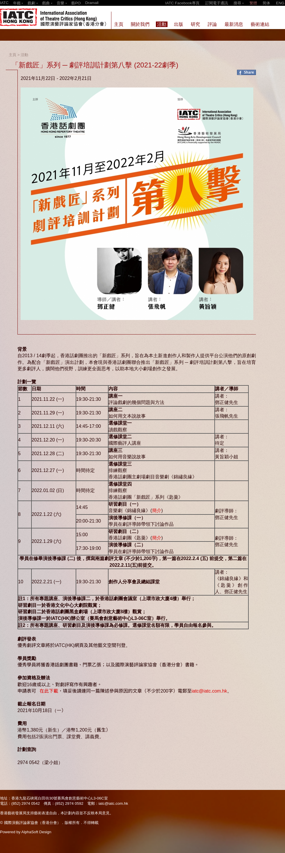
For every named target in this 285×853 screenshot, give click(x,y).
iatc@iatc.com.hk (209, 691)
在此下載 (49, 691)
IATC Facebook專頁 (182, 3)
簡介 (156, 510)
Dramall (92, 3)
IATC (4, 3)
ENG (280, 3)
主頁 (12, 55)
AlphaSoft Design (36, 832)
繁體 (253, 3)
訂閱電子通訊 (216, 3)
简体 (266, 3)
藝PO (76, 3)
